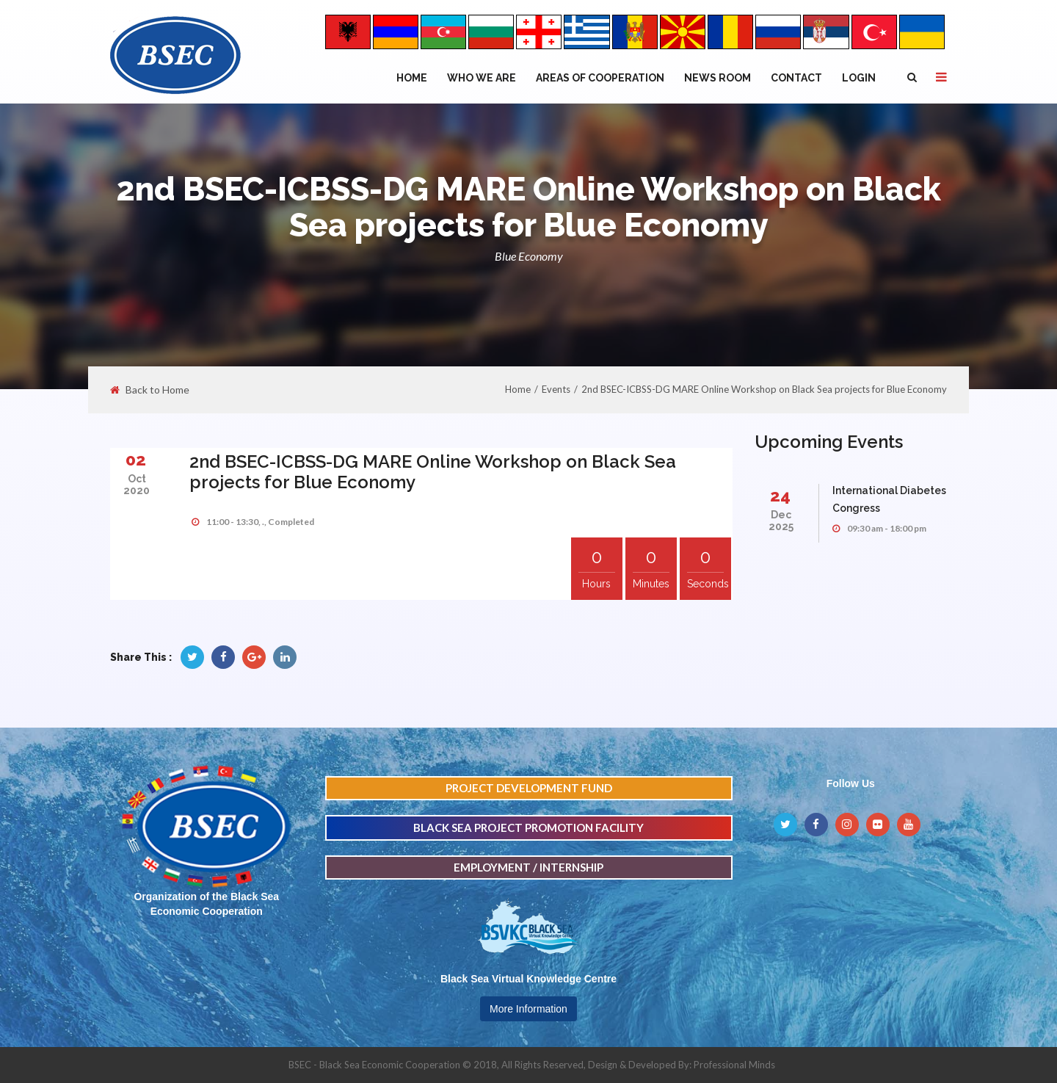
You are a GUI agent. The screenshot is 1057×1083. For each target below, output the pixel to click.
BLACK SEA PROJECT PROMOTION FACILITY (528, 827)
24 (780, 495)
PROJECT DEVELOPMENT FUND (529, 787)
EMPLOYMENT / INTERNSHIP (528, 867)
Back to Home (149, 390)
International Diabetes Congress (889, 499)
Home (411, 78)
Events (556, 389)
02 (136, 459)
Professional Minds (734, 1065)
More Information (528, 1009)
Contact (796, 78)
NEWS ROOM (717, 78)
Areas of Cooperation (600, 78)
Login (859, 78)
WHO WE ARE (481, 78)
